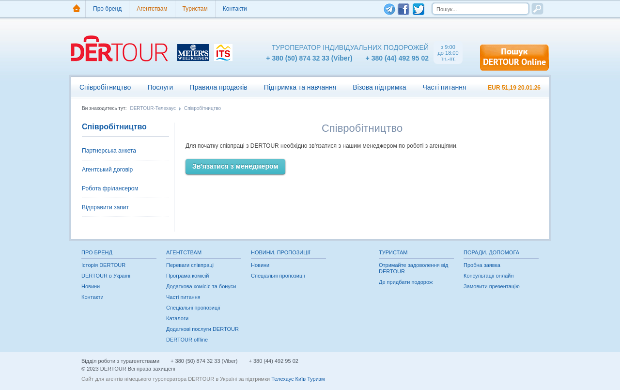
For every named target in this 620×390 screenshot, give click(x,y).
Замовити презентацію (492, 286)
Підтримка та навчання (300, 87)
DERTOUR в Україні (105, 276)
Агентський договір (107, 169)
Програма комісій (187, 276)
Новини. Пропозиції (280, 252)
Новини (90, 286)
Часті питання (444, 87)
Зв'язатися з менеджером (235, 166)
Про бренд (107, 8)
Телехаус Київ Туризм (298, 379)
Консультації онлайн (489, 276)
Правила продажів (218, 87)
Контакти (235, 8)
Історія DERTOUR (103, 265)
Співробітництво (105, 87)
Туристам (195, 8)
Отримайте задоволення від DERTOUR (413, 268)
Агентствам (152, 8)
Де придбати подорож (406, 282)
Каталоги (177, 318)
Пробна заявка (482, 265)
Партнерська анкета (109, 150)
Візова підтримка (379, 87)
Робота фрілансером (110, 188)
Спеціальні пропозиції (193, 308)
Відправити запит (105, 207)
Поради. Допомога (491, 252)
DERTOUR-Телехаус (153, 108)
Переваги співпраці (190, 265)
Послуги (160, 87)
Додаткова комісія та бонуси (201, 286)
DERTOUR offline (187, 340)
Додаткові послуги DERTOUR (202, 329)
